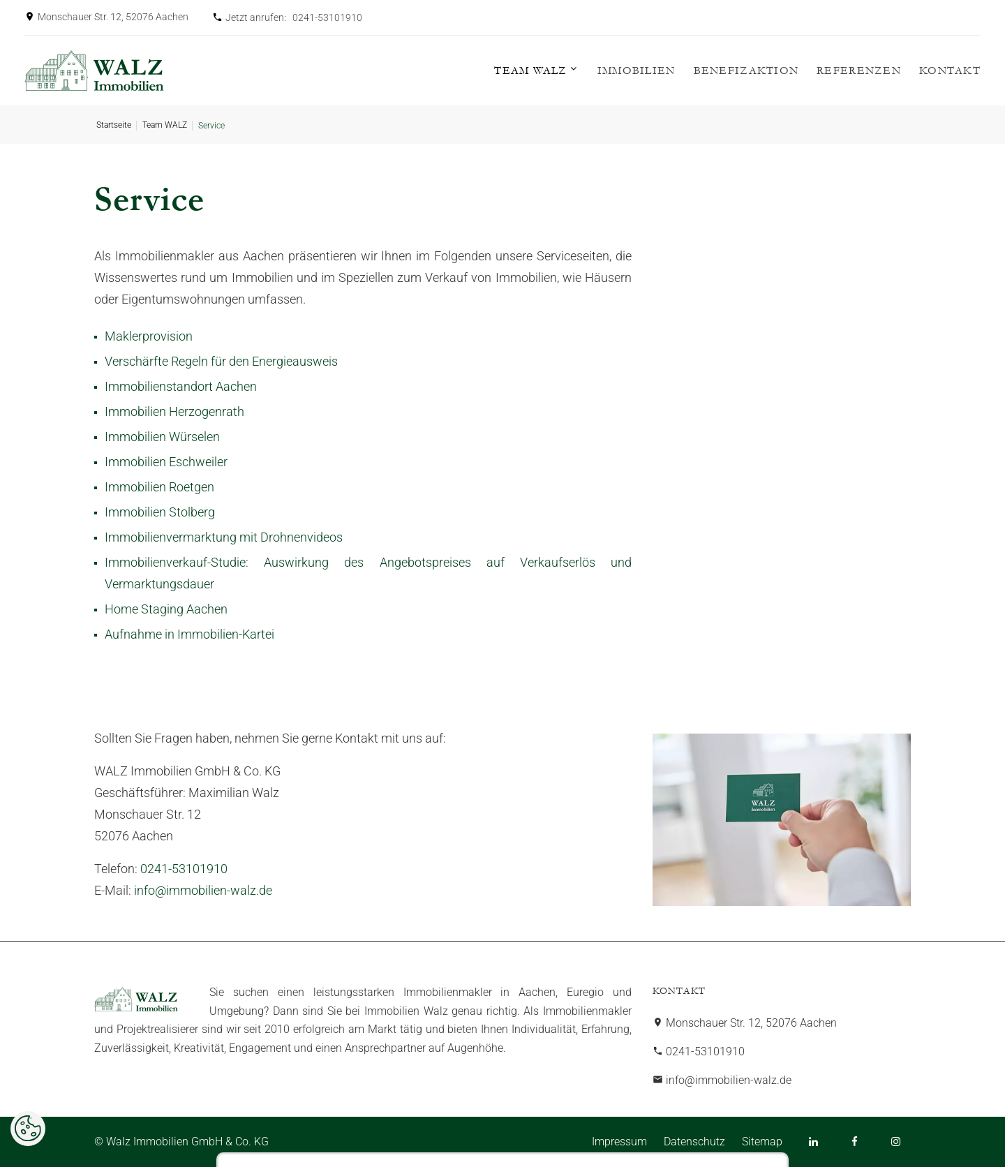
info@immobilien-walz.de (203, 890)
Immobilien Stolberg (160, 512)
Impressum (619, 1141)
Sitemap (762, 1141)
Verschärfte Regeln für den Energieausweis (221, 361)
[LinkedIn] (813, 1141)
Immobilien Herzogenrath (174, 411)
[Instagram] (895, 1141)
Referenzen (859, 70)
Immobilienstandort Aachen (181, 386)
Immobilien (636, 70)
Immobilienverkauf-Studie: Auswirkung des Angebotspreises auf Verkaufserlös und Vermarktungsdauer (368, 573)
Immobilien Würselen (162, 436)
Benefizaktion (746, 70)
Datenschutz (694, 1141)
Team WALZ (530, 70)
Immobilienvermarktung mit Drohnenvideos (224, 537)
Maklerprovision (149, 336)
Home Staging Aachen (166, 609)
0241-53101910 (327, 17)
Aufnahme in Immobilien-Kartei (189, 634)
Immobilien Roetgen (159, 487)
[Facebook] (854, 1141)
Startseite (113, 125)
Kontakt (950, 70)
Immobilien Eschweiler (166, 461)
